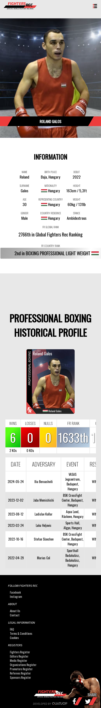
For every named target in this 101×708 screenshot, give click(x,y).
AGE (24, 199)
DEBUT (76, 172)
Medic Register (18, 660)
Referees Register (20, 673)
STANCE (76, 213)
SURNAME (24, 186)
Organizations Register (23, 665)
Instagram (16, 597)
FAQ (12, 629)
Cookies (14, 638)
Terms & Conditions (21, 633)
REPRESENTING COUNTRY (50, 199)
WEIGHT (76, 199)
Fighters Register (20, 652)
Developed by (50, 703)
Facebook (15, 592)
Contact (15, 615)
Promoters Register (21, 669)
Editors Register (19, 656)
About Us (15, 611)
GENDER (24, 213)
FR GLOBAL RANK (50, 227)
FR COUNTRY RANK (50, 246)
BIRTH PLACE (50, 172)
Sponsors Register (20, 677)
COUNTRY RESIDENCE (50, 213)
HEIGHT (76, 186)
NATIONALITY (50, 186)
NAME (24, 172)
